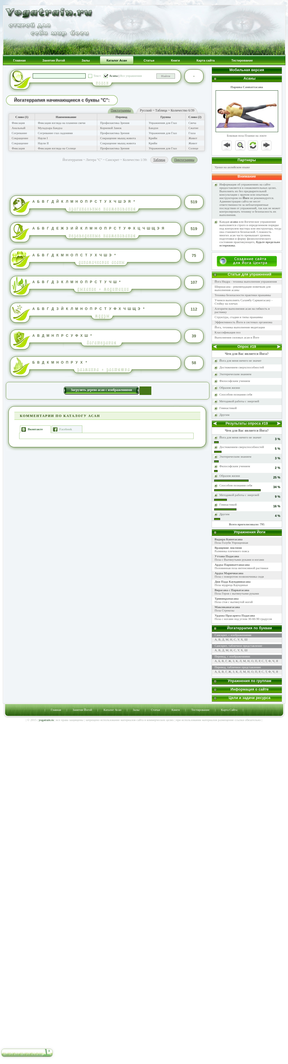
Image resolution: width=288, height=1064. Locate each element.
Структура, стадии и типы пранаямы (239, 317)
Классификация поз (228, 332)
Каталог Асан (112, 709)
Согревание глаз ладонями (55, 133)
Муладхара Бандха (50, 128)
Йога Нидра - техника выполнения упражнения (246, 281)
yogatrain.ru (46, 720)
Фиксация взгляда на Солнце (57, 148)
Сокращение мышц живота (118, 138)
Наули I (43, 138)
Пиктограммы (121, 110)
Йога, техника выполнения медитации (240, 327)
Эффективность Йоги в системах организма (244, 322)
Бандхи (153, 128)
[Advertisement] (107, 177)
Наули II (43, 143)
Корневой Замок (110, 128)
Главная (56, 709)
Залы (136, 709)
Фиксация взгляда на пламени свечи (61, 122)
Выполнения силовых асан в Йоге (237, 337)
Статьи (155, 709)
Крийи (153, 138)
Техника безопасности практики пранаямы (243, 295)
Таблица (159, 160)
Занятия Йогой (82, 709)
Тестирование (200, 709)
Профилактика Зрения (114, 122)
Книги (176, 709)
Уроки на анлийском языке (232, 167)
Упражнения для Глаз (163, 122)
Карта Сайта (229, 709)
